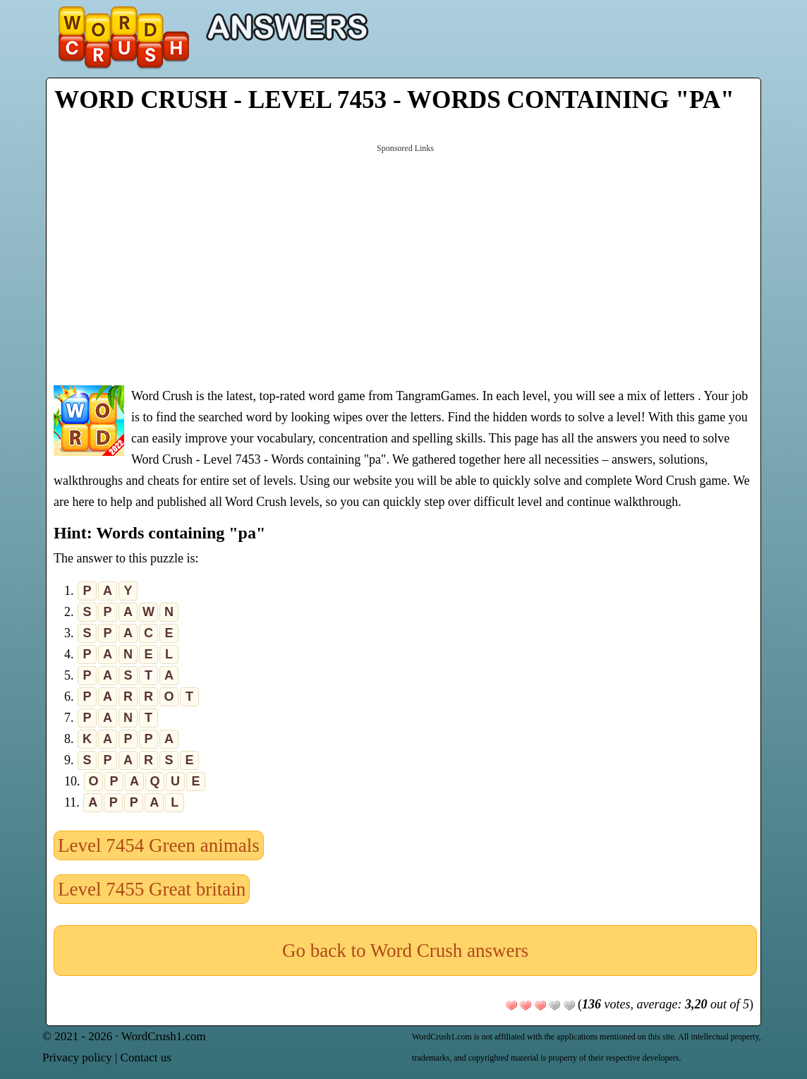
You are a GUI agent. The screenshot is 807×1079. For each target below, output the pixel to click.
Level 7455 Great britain (151, 889)
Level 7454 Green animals (159, 845)
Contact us (146, 1057)
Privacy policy (77, 1057)
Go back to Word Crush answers (405, 950)
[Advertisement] (405, 263)
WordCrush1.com (163, 1036)
